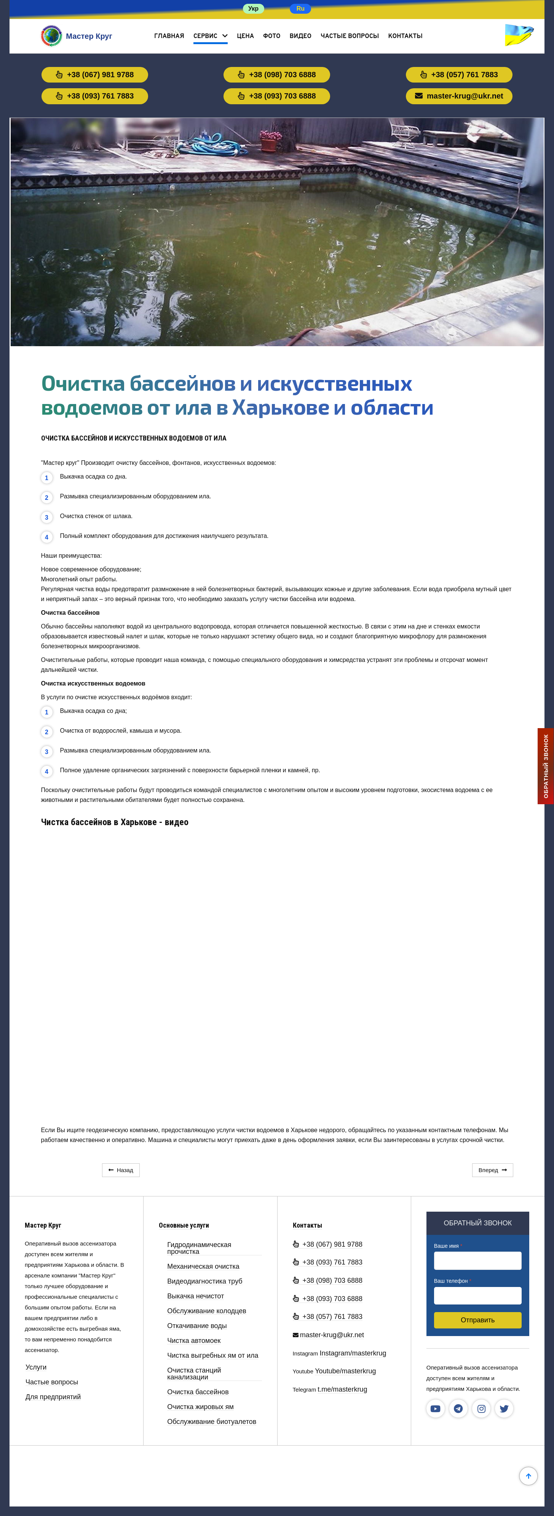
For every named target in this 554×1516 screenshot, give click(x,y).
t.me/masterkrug (342, 1389)
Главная (169, 36)
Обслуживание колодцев (206, 1311)
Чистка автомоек (193, 1340)
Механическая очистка (203, 1266)
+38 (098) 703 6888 (277, 74)
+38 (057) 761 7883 (459, 74)
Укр (253, 8)
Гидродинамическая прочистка (199, 1248)
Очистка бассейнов (197, 1392)
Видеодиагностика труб (204, 1281)
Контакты (405, 36)
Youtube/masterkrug (345, 1371)
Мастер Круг (43, 1225)
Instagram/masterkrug (352, 1353)
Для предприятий (53, 1397)
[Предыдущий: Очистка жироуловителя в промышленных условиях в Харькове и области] (121, 1170)
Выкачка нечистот (195, 1296)
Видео (300, 36)
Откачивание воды (197, 1326)
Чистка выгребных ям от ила (212, 1355)
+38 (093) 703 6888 (277, 96)
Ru (301, 8)
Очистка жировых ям (200, 1407)
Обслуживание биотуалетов (211, 1421)
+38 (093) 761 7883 (95, 96)
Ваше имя (448, 1246)
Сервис (205, 36)
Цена (245, 36)
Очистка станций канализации (194, 1374)
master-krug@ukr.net (459, 96)
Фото (271, 36)
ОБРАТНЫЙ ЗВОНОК (546, 766)
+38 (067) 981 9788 (95, 74)
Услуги (36, 1367)
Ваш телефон (452, 1281)
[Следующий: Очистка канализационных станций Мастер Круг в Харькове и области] (492, 1170)
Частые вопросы (350, 36)
